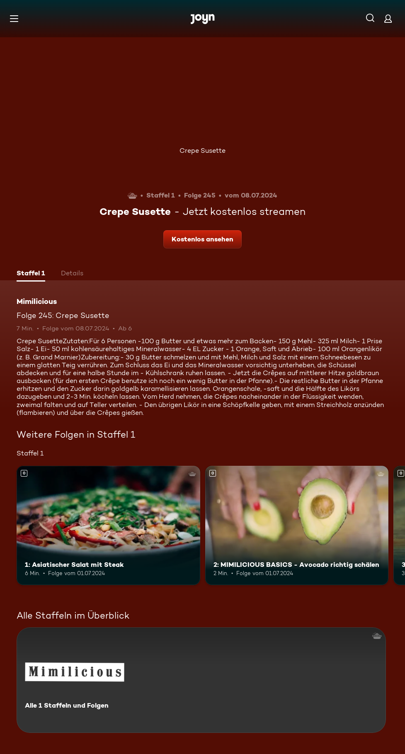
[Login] (388, 18)
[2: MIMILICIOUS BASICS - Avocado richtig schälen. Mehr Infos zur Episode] (297, 525)
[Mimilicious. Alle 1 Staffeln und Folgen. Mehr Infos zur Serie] (201, 680)
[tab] (31, 274)
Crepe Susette (202, 150)
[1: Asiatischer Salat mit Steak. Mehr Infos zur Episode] (108, 525)
